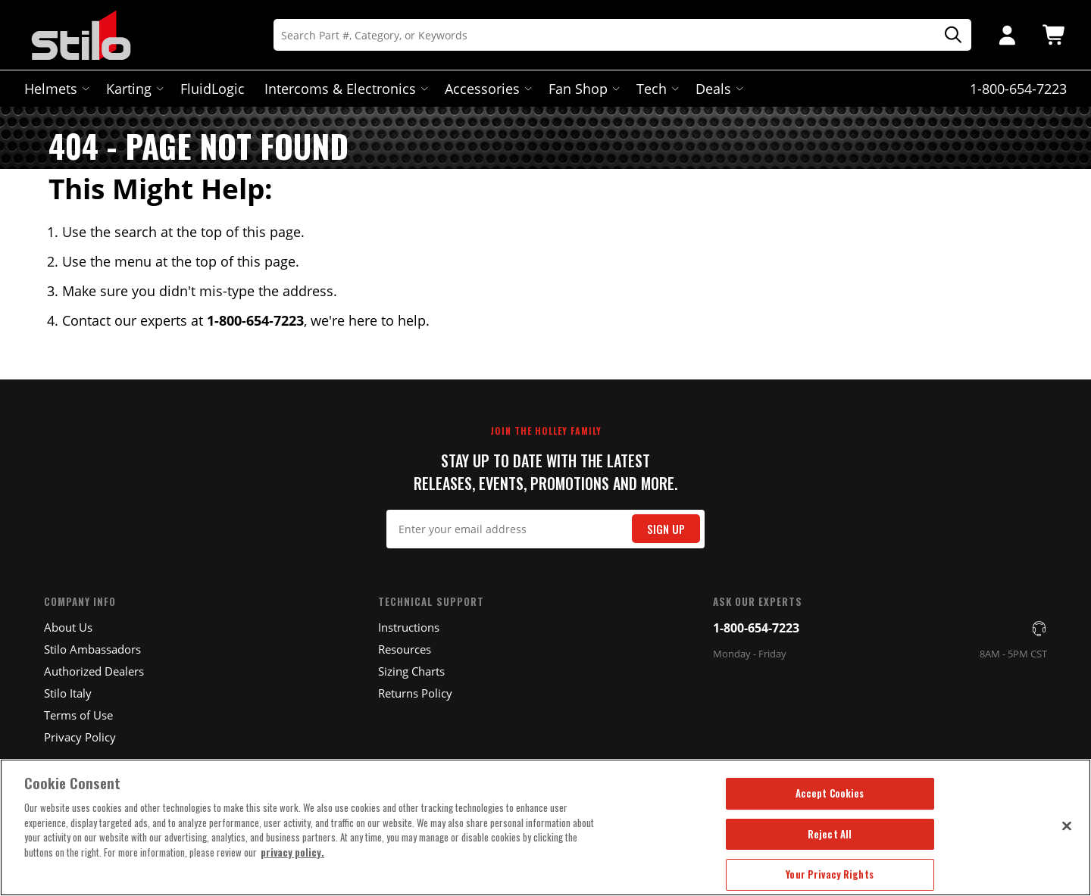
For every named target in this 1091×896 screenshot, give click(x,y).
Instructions (408, 627)
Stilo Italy (68, 693)
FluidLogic (212, 89)
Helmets (55, 89)
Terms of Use (78, 715)
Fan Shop (583, 89)
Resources (404, 649)
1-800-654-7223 (756, 628)
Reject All (830, 833)
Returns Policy (415, 693)
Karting (133, 89)
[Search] (622, 35)
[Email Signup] (545, 529)
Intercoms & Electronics (344, 89)
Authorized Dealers (94, 671)
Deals (718, 89)
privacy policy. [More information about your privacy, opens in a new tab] (292, 852)
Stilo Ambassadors (92, 649)
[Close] (1066, 825)
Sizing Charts (411, 671)
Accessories (487, 89)
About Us (68, 627)
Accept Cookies (830, 793)
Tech (656, 89)
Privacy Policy (80, 737)
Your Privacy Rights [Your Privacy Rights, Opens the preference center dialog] (829, 874)
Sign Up (666, 529)
